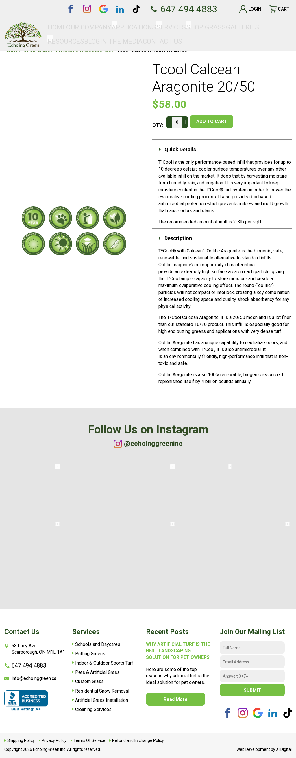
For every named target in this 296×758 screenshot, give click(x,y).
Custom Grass (89, 681)
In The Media (252, 26)
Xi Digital (284, 749)
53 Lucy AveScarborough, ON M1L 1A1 (34, 649)
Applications (118, 26)
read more (176, 699)
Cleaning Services (93, 709)
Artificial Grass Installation (101, 700)
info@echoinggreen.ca (30, 678)
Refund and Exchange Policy (138, 740)
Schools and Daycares (97, 644)
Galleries (191, 26)
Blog (233, 26)
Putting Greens (90, 653)
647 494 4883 (178, 8)
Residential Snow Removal (102, 691)
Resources (214, 26)
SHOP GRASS (166, 26)
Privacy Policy (54, 740)
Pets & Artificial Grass (97, 672)
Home (67, 26)
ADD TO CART (217, 121)
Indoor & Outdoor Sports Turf (104, 663)
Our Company (89, 26)
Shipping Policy (21, 740)
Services (143, 26)
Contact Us (278, 26)
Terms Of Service (89, 740)
